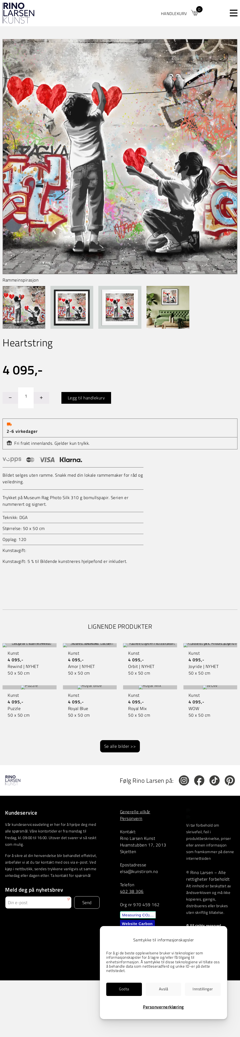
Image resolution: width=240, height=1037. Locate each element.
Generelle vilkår (135, 811)
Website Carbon (137, 923)
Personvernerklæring (163, 1006)
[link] (180, 13)
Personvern (131, 818)
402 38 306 (132, 891)
